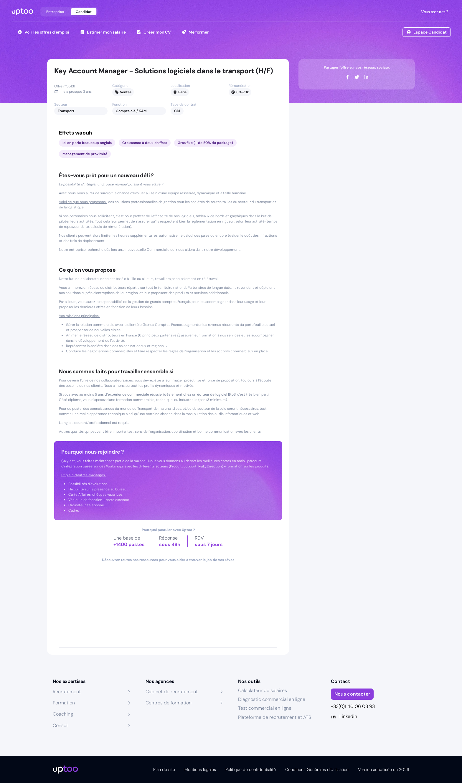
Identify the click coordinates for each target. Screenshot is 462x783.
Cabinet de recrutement (172, 692)
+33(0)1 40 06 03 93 (353, 706)
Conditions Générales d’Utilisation (317, 769)
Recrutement (67, 692)
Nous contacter (352, 694)
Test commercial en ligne (264, 708)
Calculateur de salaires (262, 690)
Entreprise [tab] (55, 11)
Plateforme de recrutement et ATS (274, 717)
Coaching (63, 714)
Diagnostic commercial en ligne (271, 699)
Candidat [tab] (84, 11)
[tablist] (69, 11)
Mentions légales (200, 769)
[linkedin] (366, 77)
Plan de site (164, 769)
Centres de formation (169, 703)
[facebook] (347, 77)
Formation (64, 703)
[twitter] (357, 77)
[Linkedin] (370, 716)
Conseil (60, 725)
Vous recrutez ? (434, 11)
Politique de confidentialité (250, 769)
